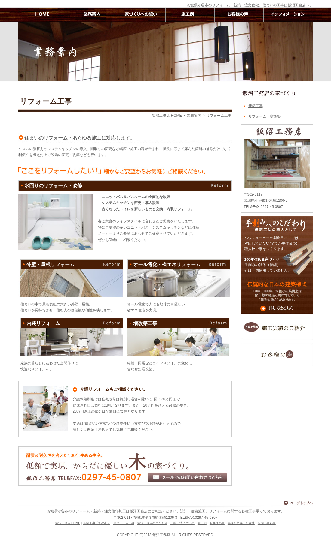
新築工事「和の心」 (96, 523)
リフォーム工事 (123, 523)
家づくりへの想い (140, 15)
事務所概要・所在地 (241, 523)
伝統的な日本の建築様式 (277, 296)
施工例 (189, 15)
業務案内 (91, 15)
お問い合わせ (267, 523)
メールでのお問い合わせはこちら (187, 477)
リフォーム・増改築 (264, 116)
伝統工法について (182, 523)
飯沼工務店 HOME (42, 15)
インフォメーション (287, 15)
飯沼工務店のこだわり (152, 523)
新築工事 (255, 106)
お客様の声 (238, 15)
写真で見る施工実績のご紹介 (277, 328)
